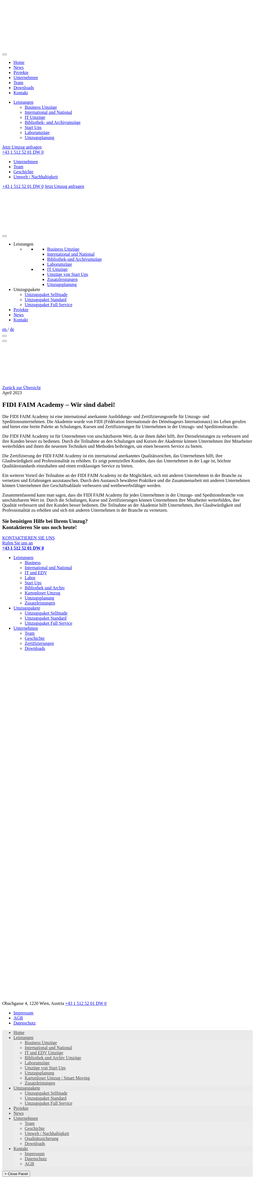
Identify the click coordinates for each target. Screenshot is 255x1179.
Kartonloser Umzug (42, 592)
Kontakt (20, 92)
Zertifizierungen (39, 643)
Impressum (23, 1012)
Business (33, 562)
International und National (48, 112)
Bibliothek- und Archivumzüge (53, 122)
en (5, 329)
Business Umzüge (41, 107)
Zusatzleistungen (62, 279)
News (18, 67)
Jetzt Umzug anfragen (22, 147)
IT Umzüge (35, 117)
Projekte (20, 72)
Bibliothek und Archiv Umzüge (53, 1057)
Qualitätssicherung (41, 1138)
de (12, 329)
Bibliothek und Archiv (45, 587)
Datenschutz (24, 1023)
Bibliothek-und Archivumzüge (74, 259)
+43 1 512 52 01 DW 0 (22, 152)
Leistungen (23, 102)
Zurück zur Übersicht (21, 387)
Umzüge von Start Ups (67, 274)
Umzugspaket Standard (45, 299)
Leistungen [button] (23, 244)
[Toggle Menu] (4, 236)
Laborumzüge (37, 132)
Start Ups (33, 127)
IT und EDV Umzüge (44, 1052)
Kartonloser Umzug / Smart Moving (57, 1078)
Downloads (23, 87)
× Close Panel (16, 1174)
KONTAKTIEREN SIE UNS (28, 538)
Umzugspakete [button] (26, 289)
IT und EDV (36, 572)
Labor (30, 577)
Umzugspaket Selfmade (46, 294)
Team (18, 82)
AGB (18, 1018)
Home (18, 62)
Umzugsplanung (39, 137)
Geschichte (23, 171)
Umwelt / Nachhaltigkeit (35, 176)
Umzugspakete (26, 608)
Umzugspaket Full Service (48, 304)
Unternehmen (25, 77)
